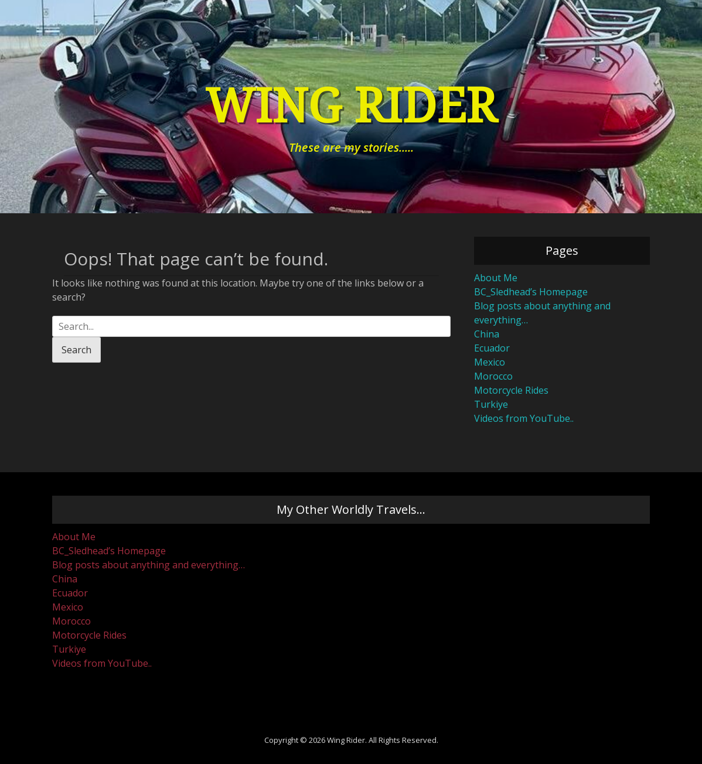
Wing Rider (351, 106)
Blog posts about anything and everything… (148, 564)
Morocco (493, 376)
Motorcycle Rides (511, 390)
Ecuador (492, 348)
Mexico (489, 362)
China (486, 334)
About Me (495, 277)
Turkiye (491, 404)
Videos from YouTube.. (524, 418)
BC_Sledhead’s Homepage (531, 291)
